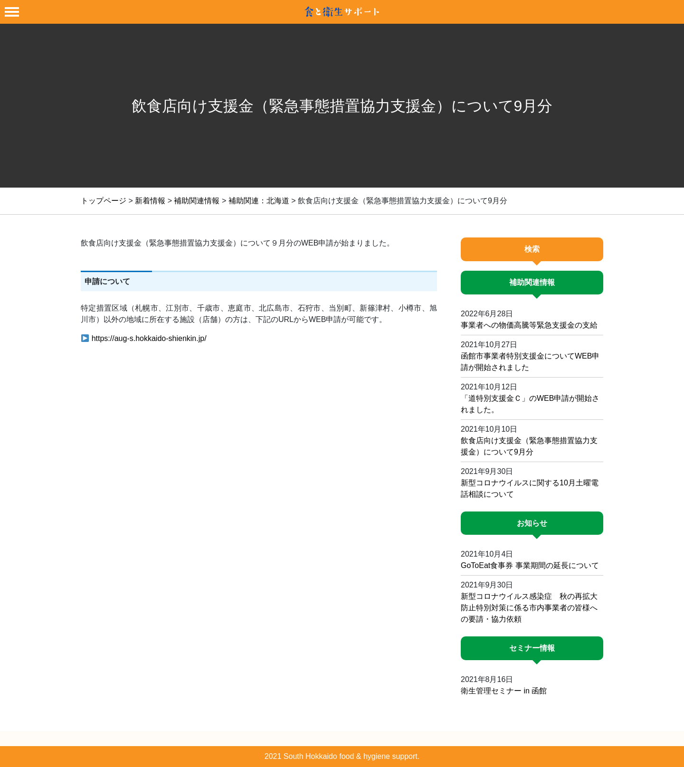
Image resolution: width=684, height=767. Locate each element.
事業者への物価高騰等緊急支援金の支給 (529, 325)
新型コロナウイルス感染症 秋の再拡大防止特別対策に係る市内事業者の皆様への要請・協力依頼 (529, 607)
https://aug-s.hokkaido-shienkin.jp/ (149, 338)
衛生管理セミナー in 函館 (504, 691)
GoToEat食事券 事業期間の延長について (530, 565)
